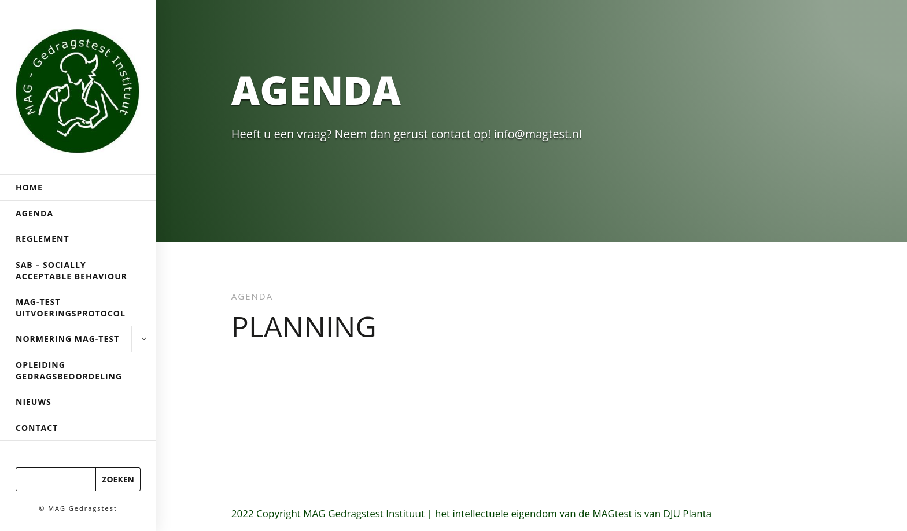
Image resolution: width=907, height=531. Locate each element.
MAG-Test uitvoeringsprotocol (71, 307)
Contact (37, 427)
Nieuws (33, 401)
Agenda (34, 213)
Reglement (42, 238)
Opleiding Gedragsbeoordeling (69, 370)
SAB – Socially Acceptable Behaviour (71, 270)
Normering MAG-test (78, 339)
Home (29, 187)
